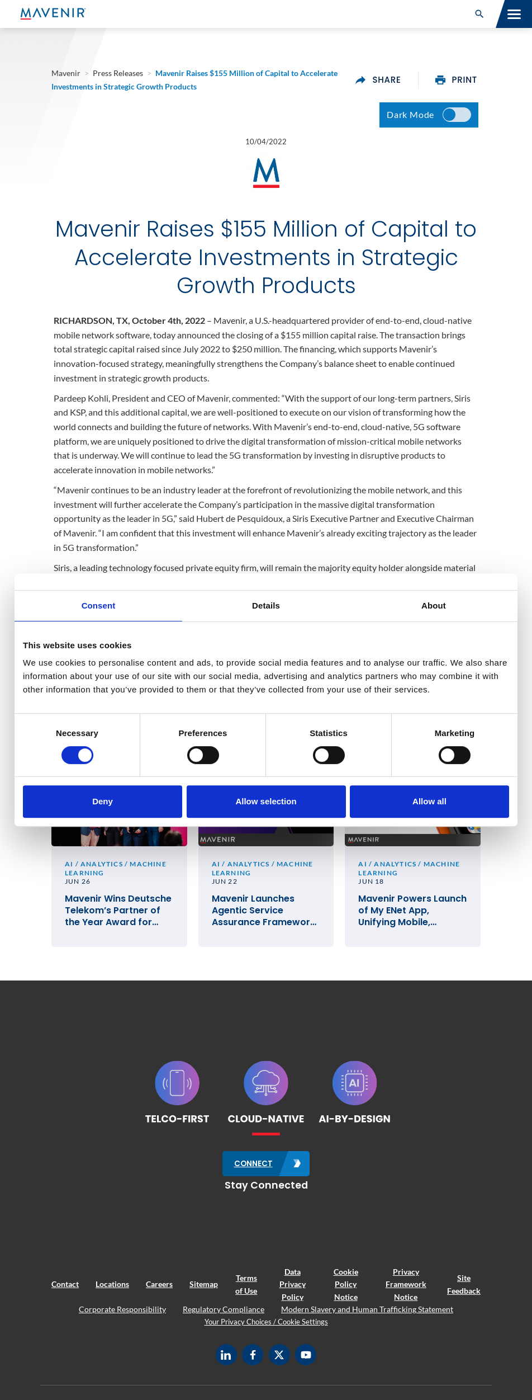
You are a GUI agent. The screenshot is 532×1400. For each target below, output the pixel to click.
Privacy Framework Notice (406, 1287)
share (378, 80)
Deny (102, 801)
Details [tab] (266, 605)
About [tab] (433, 605)
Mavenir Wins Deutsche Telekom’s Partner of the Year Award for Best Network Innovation (118, 914)
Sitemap (203, 1287)
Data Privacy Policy (292, 1287)
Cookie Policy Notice (346, 1287)
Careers (159, 1287)
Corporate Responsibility (122, 1312)
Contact (65, 1287)
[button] (479, 14)
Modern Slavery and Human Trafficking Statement (367, 1312)
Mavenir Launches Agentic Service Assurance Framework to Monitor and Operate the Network (263, 914)
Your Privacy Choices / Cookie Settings (266, 1325)
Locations (112, 1287)
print (456, 80)
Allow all (429, 801)
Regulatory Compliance (223, 1312)
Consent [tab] (99, 605)
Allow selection (265, 801)
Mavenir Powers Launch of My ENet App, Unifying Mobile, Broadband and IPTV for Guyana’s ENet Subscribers (412, 914)
